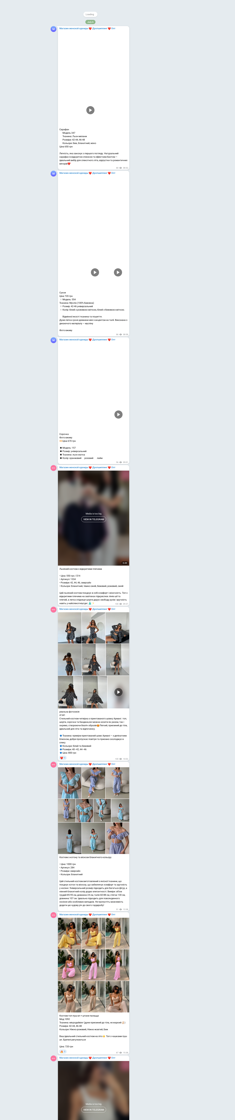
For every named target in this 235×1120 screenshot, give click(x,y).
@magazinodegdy (152, 38)
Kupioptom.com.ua (149, 66)
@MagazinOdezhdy (160, 22)
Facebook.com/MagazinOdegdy (156, 52)
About (146, 81)
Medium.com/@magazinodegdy (156, 59)
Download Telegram (159, 73)
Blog (154, 81)
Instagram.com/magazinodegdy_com (159, 49)
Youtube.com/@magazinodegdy (156, 56)
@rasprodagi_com (152, 45)
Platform (171, 81)
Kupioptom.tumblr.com (151, 62)
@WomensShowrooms (154, 42)
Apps (161, 81)
